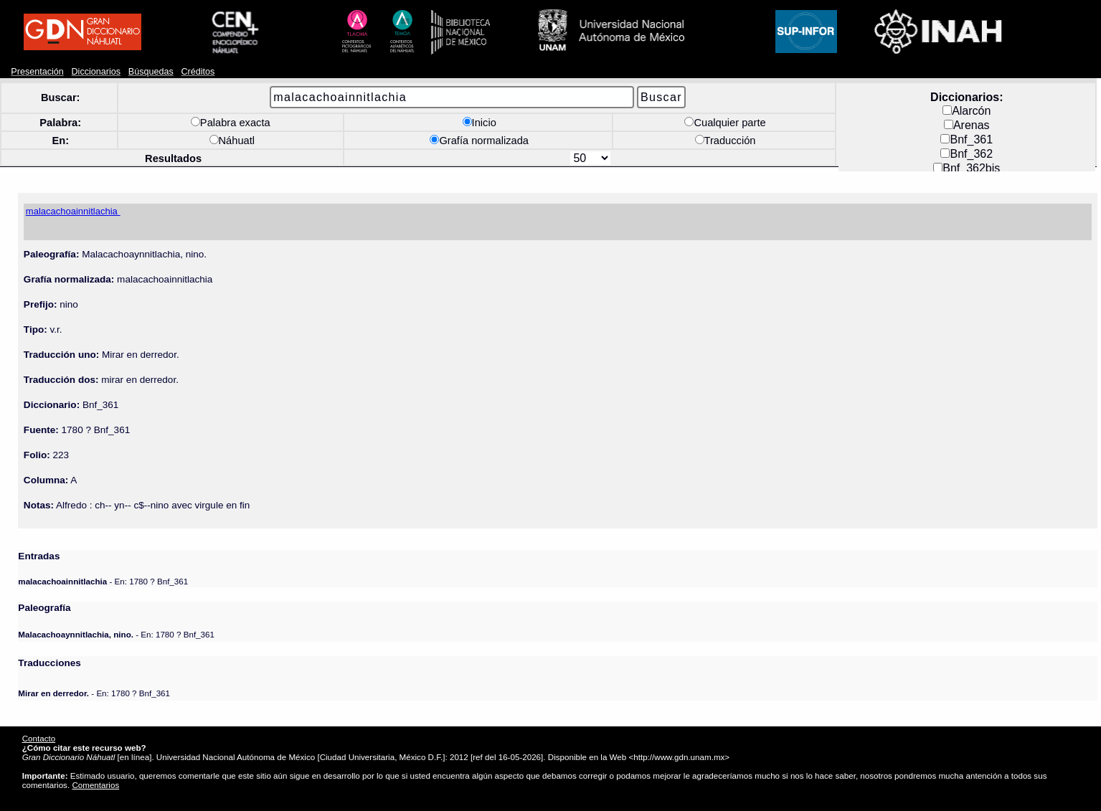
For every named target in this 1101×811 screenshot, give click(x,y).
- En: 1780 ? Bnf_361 (103, 581)
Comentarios (95, 784)
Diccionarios (96, 72)
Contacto (38, 738)
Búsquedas (151, 72)
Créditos (198, 72)
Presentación (37, 72)
